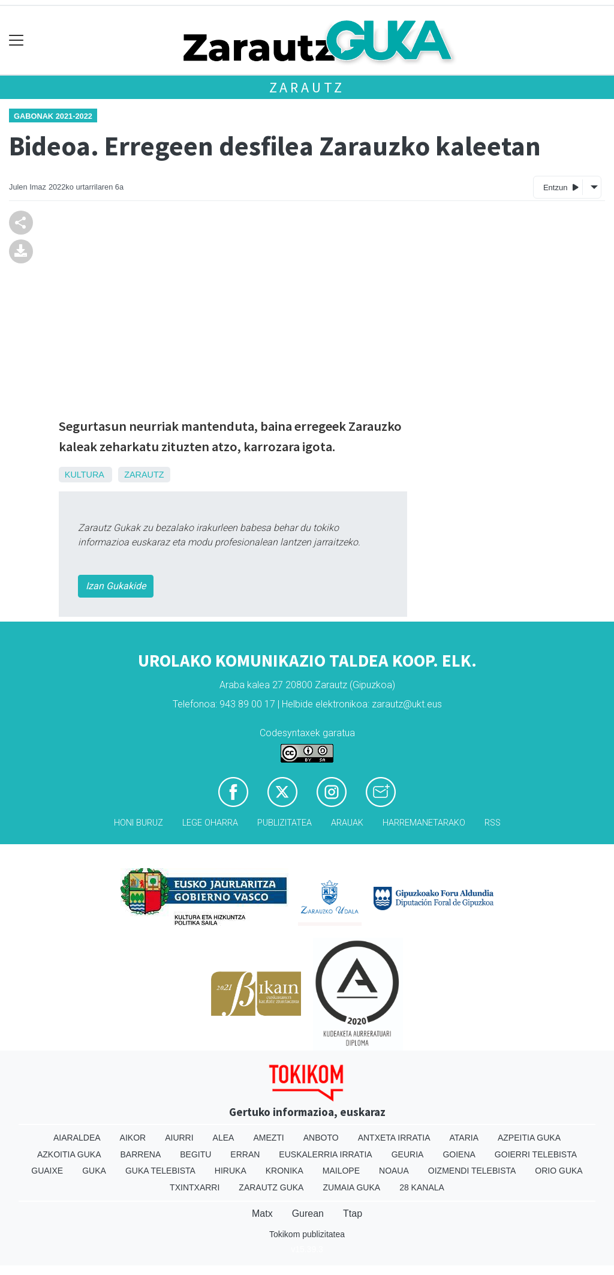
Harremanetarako (424, 823)
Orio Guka (558, 1170)
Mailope (341, 1170)
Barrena (141, 1154)
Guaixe (47, 1170)
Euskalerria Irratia (325, 1154)
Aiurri (179, 1137)
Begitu (195, 1154)
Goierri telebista (536, 1154)
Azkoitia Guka (69, 1154)
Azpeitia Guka (529, 1137)
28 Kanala (421, 1187)
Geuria (408, 1154)
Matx (262, 1213)
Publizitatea (284, 823)
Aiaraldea (77, 1137)
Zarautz (307, 87)
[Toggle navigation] (16, 40)
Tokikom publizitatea (307, 1234)
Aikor (133, 1137)
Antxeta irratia (394, 1137)
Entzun (561, 187)
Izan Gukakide (116, 586)
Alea (223, 1137)
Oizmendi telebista (472, 1170)
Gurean (308, 1213)
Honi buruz (138, 823)
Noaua (394, 1170)
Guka (94, 1170)
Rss (492, 823)
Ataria (463, 1137)
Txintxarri (194, 1187)
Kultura (84, 474)
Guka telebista (160, 1170)
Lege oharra (210, 823)
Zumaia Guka (351, 1187)
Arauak (347, 823)
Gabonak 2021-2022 (53, 116)
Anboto (321, 1137)
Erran (245, 1154)
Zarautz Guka (271, 1187)
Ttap (352, 1213)
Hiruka (230, 1170)
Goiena (459, 1154)
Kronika (284, 1170)
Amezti (268, 1137)
